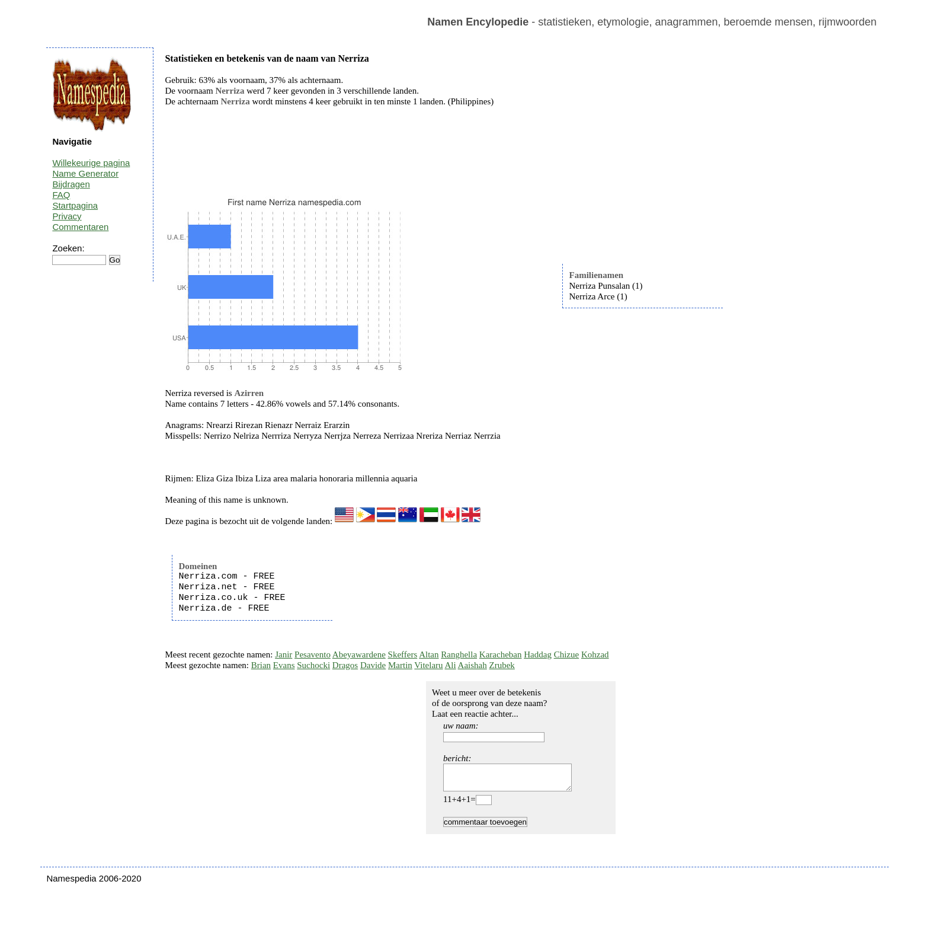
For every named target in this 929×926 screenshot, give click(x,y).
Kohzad (595, 654)
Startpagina (75, 205)
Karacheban (500, 654)
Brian (261, 665)
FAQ (61, 195)
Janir (283, 654)
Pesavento (312, 654)
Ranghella (459, 654)
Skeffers (403, 654)
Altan (428, 654)
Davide (373, 665)
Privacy (66, 216)
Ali (450, 665)
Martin (400, 665)
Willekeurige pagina (91, 163)
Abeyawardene (359, 654)
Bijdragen (70, 184)
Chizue (566, 654)
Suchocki (313, 665)
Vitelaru (428, 665)
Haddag (538, 654)
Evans (284, 665)
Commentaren (80, 227)
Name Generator (85, 173)
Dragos (345, 665)
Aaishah (472, 665)
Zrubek (502, 665)
